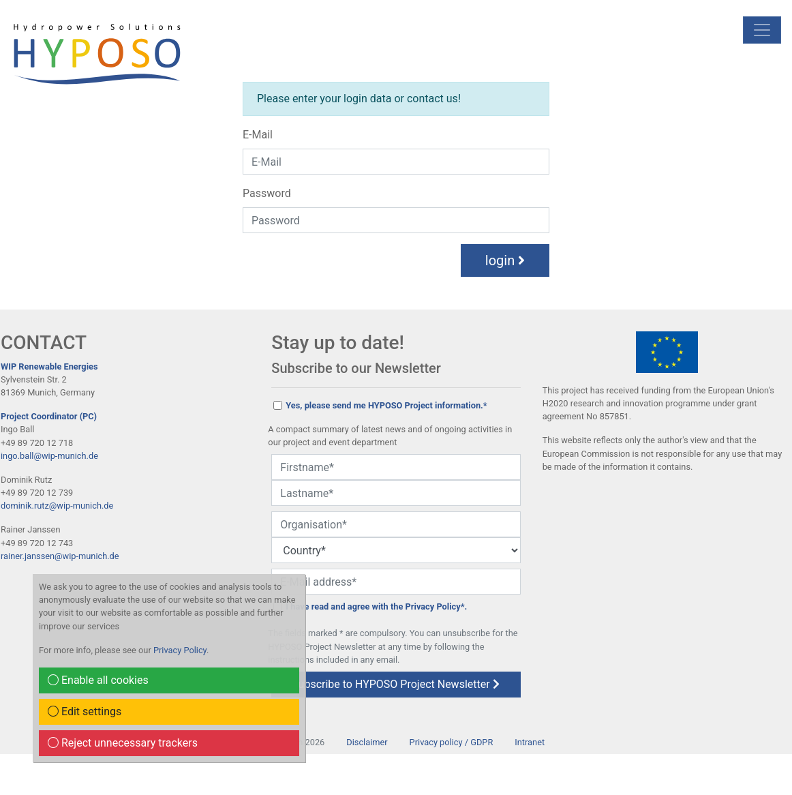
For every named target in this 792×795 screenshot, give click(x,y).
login (505, 260)
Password (267, 193)
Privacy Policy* (435, 606)
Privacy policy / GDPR (451, 742)
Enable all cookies (98, 680)
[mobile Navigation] (762, 30)
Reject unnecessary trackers (123, 742)
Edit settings (84, 711)
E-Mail (258, 134)
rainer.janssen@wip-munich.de (60, 556)
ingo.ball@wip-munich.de (49, 456)
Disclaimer (366, 742)
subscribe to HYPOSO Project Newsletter (395, 684)
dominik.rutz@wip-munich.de (57, 505)
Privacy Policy (180, 650)
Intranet (530, 742)
